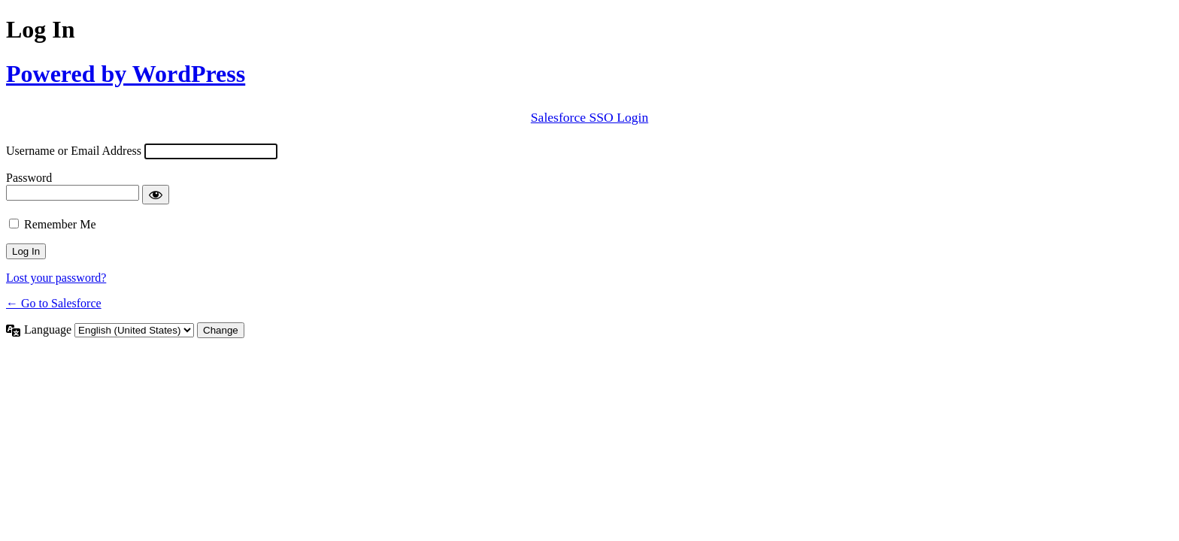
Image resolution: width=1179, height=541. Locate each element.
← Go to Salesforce (54, 303)
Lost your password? (56, 277)
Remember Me (60, 224)
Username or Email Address (73, 150)
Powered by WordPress (125, 73)
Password (29, 177)
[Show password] (155, 194)
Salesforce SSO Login (589, 117)
